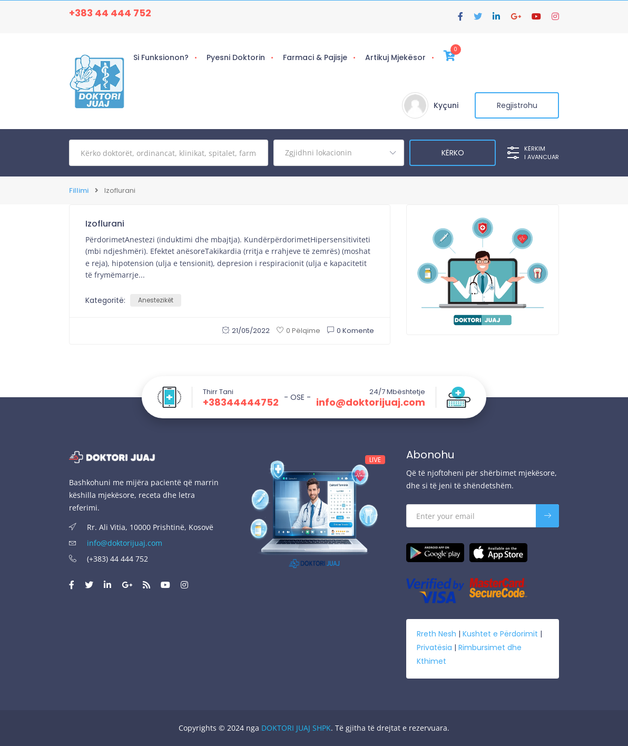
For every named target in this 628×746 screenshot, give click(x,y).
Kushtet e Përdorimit (500, 634)
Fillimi (79, 190)
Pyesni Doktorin (236, 57)
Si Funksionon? (161, 57)
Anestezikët (155, 300)
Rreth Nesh (436, 634)
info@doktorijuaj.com (370, 402)
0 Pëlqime (298, 331)
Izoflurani (104, 224)
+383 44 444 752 (110, 12)
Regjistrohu (517, 105)
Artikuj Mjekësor (395, 57)
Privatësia (434, 647)
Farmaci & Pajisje (315, 57)
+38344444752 (241, 402)
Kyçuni (446, 105)
